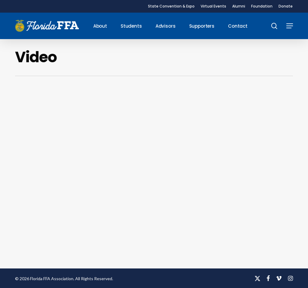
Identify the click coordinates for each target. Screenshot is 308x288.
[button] (289, 26)
